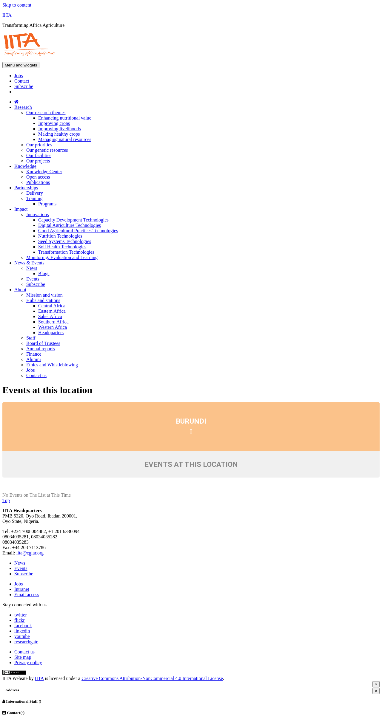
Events (32, 278)
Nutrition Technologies (60, 235)
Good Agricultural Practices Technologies (78, 230)
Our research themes (46, 112)
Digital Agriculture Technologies (69, 225)
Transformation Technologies (66, 252)
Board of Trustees (43, 343)
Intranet (21, 589)
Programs (47, 203)
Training (34, 198)
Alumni (33, 359)
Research (23, 107)
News (31, 268)
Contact (21, 80)
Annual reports (40, 348)
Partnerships (26, 187)
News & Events (29, 262)
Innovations (37, 214)
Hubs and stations (43, 300)
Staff (31, 337)
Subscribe (23, 86)
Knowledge (25, 166)
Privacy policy (28, 662)
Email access (26, 594)
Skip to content (16, 4)
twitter (20, 614)
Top (6, 500)
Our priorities (39, 144)
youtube (22, 636)
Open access (38, 176)
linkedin (22, 630)
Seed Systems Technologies (64, 241)
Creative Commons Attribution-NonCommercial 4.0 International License (152, 678)
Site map (22, 657)
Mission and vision (44, 295)
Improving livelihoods (59, 128)
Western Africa (52, 327)
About (20, 289)
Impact (20, 209)
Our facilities (38, 155)
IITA (7, 15)
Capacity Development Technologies (73, 219)
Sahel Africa (50, 316)
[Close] (376, 684)
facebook (23, 625)
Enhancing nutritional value (64, 117)
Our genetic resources (47, 150)
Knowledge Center (44, 171)
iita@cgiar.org (30, 552)
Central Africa (51, 305)
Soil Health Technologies (62, 246)
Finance (33, 354)
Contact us (36, 375)
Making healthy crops (59, 134)
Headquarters (51, 332)
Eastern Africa (52, 311)
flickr (19, 620)
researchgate (26, 641)
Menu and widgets (21, 65)
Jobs (18, 75)
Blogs (43, 273)
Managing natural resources (64, 139)
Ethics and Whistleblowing (52, 364)
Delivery (34, 193)
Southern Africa (53, 321)
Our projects (38, 160)
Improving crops (54, 123)
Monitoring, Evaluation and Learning (62, 257)
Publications (38, 182)
